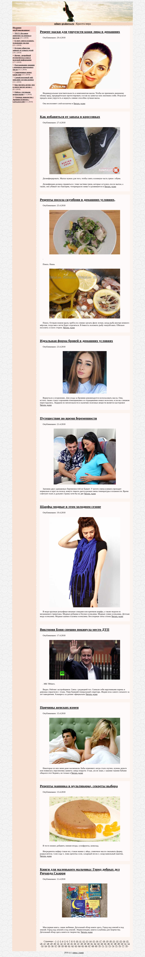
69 (96, 946)
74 (113, 946)
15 (94, 941)
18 (104, 941)
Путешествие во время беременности (68, 418)
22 (117, 941)
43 (98, 944)
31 (58, 944)
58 (59, 946)
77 (123, 946)
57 (56, 946)
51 (125, 944)
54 (46, 946)
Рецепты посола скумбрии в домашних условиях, (77, 199)
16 (97, 941)
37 (78, 944)
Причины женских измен (59, 707)
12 (84, 941)
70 (100, 946)
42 (95, 944)
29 (51, 944)
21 (114, 941)
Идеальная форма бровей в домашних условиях (76, 341)
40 (88, 944)
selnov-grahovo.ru (64, 23)
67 (89, 946)
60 (66, 946)
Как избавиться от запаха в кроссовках (70, 116)
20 (111, 941)
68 (93, 946)
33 (65, 944)
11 (80, 941)
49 (119, 944)
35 (72, 944)
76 (120, 946)
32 (61, 944)
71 (103, 946)
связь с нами (78, 952)
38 (82, 944)
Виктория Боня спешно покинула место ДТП (74, 629)
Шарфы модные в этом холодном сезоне (70, 506)
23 (121, 941)
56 (52, 946)
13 (87, 941)
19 (107, 941)
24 (124, 941)
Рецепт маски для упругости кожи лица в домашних (80, 32)
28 (48, 944)
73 (110, 946)
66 (86, 946)
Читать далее (79, 103)
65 (83, 946)
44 (102, 944)
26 (41, 944)
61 (69, 946)
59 (62, 946)
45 (105, 944)
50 (122, 944)
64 (79, 946)
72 (106, 946)
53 (42, 946)
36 (75, 944)
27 (45, 944)
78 (126, 946)
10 (77, 941)
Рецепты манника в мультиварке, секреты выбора (79, 786)
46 (108, 944)
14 (90, 941)
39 (85, 944)
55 (49, 946)
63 (76, 946)
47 (112, 944)
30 (55, 944)
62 (73, 946)
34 (68, 944)
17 (100, 941)
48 (115, 944)
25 (127, 941)
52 (129, 944)
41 (92, 944)
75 (116, 946)
